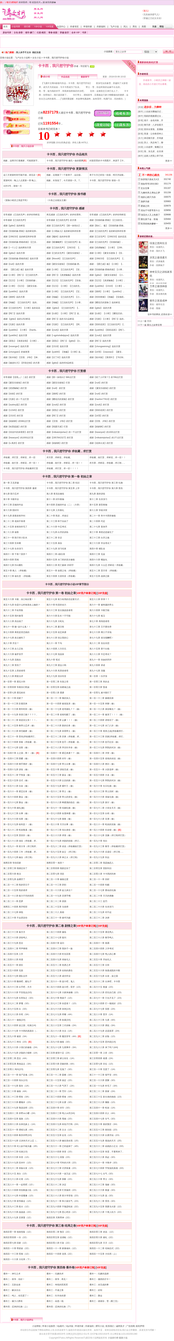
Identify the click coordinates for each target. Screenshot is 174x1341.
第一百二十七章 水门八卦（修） (104, 725)
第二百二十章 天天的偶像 (101, 896)
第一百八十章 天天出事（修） (61, 824)
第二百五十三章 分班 (99, 965)
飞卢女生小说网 (22, 57)
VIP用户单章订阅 (86, 593)
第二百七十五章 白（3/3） (15, 1009)
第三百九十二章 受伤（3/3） (102, 1201)
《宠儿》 (146, 11)
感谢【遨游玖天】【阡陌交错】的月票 (21, 363)
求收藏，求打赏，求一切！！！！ (62, 468)
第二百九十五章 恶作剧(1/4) (102, 1042)
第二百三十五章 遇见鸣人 (101, 932)
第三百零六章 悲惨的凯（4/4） (61, 1064)
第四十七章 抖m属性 (13, 565)
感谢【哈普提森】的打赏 (15, 426)
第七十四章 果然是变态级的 (16, 632)
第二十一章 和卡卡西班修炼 (102, 515)
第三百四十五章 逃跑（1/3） (16, 1119)
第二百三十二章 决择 (99, 917)
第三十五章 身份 (54, 543)
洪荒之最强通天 (158, 257)
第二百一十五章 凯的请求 (15, 890)
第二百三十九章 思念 (13, 943)
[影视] (140, 120)
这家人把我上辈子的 (153, 156)
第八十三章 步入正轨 (13, 648)
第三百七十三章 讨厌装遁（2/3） (62, 1168)
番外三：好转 (95, 1290)
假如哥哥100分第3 (149, 184)
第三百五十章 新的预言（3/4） (104, 1124)
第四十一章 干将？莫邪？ (15, 554)
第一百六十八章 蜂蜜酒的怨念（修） (64, 802)
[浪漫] (140, 107)
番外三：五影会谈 (11, 1284)
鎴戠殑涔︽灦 (38, 2)
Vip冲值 (69, 1326)
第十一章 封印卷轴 (55, 499)
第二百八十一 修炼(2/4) (14, 1020)
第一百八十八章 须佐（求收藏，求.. (20, 841)
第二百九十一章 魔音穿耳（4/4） (62, 1036)
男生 (135, 26)
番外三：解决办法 (11, 1290)
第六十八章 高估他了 (13, 621)
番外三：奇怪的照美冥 (57, 1284)
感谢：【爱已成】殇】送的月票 (18, 269)
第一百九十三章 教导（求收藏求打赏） (107, 846)
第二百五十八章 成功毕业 (58, 976)
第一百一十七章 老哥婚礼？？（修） (64, 709)
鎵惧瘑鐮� (50, 2)
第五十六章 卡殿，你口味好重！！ (19, 599)
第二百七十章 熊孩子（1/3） (60, 998)
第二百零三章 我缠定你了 (15, 868)
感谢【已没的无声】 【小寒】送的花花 (21, 308)
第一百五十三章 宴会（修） (60, 775)
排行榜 (27, 26)
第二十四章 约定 (97, 521)
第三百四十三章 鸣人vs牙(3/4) (61, 1113)
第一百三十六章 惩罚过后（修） (104, 742)
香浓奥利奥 (161, 294)
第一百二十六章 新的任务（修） (62, 725)
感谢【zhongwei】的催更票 (16, 352)
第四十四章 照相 (11, 559)
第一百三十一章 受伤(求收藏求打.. (19, 736)
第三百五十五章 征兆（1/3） (60, 1135)
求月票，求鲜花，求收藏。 (59, 457)
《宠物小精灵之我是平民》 (16, 200)
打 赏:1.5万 (18, 125)
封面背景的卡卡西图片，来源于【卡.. (107, 160)
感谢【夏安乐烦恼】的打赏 (16, 382)
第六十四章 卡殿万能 (99, 610)
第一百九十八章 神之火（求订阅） (63, 857)
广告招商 (130, 1326)
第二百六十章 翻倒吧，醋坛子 (17, 981)
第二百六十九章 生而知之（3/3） (19, 998)
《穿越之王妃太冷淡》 (152, 18)
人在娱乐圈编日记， (153, 111)
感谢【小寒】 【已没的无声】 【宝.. (64, 291)
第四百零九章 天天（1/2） (101, 1243)
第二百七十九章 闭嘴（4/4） (60, 1014)
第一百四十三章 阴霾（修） (16, 758)
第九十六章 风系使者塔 (57, 670)
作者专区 (74, 26)
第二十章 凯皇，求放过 (57, 515)
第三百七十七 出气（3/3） (101, 1173)
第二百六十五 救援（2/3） (101, 987)
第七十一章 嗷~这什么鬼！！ (17, 627)
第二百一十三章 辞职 (56, 885)
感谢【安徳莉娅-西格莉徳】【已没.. (20, 242)
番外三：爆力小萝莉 (13, 1301)
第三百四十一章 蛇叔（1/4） (102, 1108)
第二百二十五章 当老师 (57, 907)
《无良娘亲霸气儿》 (151, 14)
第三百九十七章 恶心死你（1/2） (62, 1212)
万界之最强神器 (158, 286)
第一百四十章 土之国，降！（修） (19, 753)
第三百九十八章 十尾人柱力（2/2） (106, 1212)
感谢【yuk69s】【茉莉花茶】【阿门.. (107, 330)
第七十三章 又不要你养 (100, 627)
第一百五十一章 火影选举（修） (104, 769)
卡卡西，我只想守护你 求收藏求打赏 (20, 468)
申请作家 (87, 26)
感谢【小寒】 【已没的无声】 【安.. (64, 269)
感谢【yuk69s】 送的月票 (15, 291)
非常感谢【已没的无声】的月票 (61, 220)
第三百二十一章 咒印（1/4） (60, 1091)
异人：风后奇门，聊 (153, 142)
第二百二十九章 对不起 (100, 912)
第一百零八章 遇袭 (55, 692)
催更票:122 (18, 119)
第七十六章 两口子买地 (100, 632)
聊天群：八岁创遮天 (153, 125)
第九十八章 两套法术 (13, 676)
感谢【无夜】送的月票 (14, 324)
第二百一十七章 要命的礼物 (102, 890)
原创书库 (7, 32)
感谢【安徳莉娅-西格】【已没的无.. (106, 220)
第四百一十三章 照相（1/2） (16, 1254)
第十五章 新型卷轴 (98, 504)
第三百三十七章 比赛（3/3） (60, 1102)
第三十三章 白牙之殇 (99, 537)
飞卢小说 (114, 26)
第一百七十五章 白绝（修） (102, 813)
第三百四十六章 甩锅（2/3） (60, 1119)
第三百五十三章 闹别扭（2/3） (104, 1129)
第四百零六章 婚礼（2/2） (101, 1237)
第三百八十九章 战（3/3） (101, 1195)
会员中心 (61, 26)
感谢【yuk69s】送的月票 (15, 335)
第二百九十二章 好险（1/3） (102, 1036)
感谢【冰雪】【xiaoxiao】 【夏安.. (106, 352)
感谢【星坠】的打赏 (56, 410)
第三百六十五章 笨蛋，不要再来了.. (106, 1151)
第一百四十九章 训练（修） (16, 769)
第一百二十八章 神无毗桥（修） (18, 731)
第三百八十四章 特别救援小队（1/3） (21, 1190)
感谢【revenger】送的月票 (16, 346)
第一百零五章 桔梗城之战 (58, 687)
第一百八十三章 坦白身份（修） (62, 830)
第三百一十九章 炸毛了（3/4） (104, 1086)
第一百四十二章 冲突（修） (102, 753)
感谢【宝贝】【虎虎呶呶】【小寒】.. (107, 280)
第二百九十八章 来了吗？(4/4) (103, 1047)
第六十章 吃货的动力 (56, 605)
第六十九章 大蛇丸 (55, 621)
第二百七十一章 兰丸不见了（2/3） (106, 998)
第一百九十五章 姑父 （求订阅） (62, 852)
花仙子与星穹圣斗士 (150, 210)
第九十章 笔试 (53, 659)
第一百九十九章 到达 (99, 857)
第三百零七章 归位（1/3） (101, 1064)
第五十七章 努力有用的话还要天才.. (63, 599)
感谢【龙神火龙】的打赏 (101, 443)
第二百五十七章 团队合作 (15, 976)
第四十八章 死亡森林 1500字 (60, 565)
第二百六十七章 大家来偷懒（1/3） (63, 992)
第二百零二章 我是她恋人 (101, 863)
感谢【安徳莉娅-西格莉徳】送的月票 (20, 258)
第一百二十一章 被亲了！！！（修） (106, 714)
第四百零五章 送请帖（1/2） (60, 1237)
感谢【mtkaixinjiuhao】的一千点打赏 (64, 432)
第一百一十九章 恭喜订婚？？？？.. (20, 714)
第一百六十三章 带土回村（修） (104, 791)
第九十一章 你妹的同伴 (100, 659)
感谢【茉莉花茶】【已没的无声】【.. (107, 324)
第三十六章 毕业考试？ (100, 543)
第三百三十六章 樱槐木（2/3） (17, 1102)
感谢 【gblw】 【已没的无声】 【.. (63, 308)
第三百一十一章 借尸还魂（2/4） (19, 1075)
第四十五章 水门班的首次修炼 (61, 559)
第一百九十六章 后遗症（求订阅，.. (106, 852)
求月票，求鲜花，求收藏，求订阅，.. (107, 463)
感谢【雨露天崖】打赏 (57, 426)
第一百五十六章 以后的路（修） (62, 780)
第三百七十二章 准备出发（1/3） (19, 1168)
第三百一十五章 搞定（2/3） (60, 1080)
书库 (84, 32)
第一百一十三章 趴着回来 (15, 703)
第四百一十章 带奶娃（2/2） (16, 1248)
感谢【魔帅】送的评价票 (58, 236)
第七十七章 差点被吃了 (14, 637)
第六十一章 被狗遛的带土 (101, 605)
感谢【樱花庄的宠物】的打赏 (60, 399)
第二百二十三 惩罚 (98, 901)
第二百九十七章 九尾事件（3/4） (62, 1047)
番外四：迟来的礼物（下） (59, 1306)
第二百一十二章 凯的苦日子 (16, 885)
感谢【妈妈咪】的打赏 (100, 426)
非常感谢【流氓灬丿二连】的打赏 (19, 377)
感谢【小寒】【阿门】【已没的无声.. (21, 275)
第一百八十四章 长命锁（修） (103, 830)
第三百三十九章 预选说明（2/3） (19, 1108)
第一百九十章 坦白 (98, 841)
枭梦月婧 (145, 201)
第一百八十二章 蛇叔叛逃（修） (18, 830)
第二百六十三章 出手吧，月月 (17, 987)
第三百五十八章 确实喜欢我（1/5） (63, 1140)
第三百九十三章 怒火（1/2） (16, 1206)
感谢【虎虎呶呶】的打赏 (15, 388)
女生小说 (36, 57)
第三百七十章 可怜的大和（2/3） (62, 1162)
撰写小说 (100, 1326)
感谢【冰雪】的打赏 (99, 415)
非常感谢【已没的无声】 (15, 220)
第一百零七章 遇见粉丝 (14, 692)
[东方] (140, 138)
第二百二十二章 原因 (56, 901)
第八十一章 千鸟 (54, 643)
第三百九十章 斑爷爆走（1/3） (17, 1201)
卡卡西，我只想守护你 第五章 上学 (63, 488)
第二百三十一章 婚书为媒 (58, 917)
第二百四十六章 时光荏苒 (58, 954)
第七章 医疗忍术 (11, 494)
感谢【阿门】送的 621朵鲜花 (60, 319)
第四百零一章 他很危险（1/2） (17, 1232)
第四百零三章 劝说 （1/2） (102, 1232)
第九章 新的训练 (97, 494)
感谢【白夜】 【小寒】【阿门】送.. (63, 313)
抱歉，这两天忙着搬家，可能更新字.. (21, 160)
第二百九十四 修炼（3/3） (59, 1042)
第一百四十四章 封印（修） (60, 758)
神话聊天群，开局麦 (153, 138)
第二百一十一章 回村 (99, 879)
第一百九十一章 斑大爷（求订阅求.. (20, 846)
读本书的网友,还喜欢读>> (160, 314)
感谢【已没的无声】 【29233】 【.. (63, 247)
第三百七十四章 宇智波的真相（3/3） (107, 1168)
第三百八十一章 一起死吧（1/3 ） (19, 1184)
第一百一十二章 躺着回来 (101, 698)
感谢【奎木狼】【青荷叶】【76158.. (106, 357)
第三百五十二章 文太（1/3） (60, 1129)
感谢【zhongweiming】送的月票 (104, 346)
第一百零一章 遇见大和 (14, 681)
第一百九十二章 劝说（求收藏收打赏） (65, 846)
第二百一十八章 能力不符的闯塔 (18, 896)
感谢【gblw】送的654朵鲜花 (60, 363)
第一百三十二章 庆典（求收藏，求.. (63, 736)
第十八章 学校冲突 (98, 510)
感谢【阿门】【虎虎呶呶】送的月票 (64, 275)
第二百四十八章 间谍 (13, 959)
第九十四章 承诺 (97, 665)
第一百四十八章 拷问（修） (102, 764)
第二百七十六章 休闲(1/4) (59, 1009)
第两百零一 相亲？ (55, 863)
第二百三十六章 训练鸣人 (15, 937)
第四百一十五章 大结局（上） (103, 1254)
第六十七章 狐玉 (97, 616)
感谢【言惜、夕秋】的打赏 (102, 421)
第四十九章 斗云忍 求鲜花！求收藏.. (106, 565)
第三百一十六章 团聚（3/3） (102, 1080)
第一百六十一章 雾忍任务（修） (18, 791)
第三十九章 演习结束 (56, 548)
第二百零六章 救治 (12, 874)
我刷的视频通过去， (153, 116)
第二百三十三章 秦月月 (14, 932)
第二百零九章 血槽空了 (14, 879)
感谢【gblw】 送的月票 (100, 308)
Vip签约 (60, 1326)
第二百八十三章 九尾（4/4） (102, 1020)
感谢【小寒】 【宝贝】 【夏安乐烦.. (20, 286)
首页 (5, 26)
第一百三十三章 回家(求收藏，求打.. (106, 736)
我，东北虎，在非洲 (153, 151)
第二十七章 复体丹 (98, 526)
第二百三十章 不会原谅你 (15, 917)
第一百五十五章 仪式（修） (16, 780)
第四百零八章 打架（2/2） (59, 1243)
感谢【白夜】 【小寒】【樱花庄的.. (106, 313)
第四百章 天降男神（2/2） (59, 1217)
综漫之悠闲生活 (158, 243)
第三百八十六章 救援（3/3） (102, 1190)
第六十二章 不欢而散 (13, 610)
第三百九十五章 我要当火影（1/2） (106, 1206)
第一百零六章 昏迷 (98, 687)
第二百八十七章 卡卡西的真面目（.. (20, 1031)
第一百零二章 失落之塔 (57, 681)
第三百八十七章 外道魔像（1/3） (19, 1195)
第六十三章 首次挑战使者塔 (60, 610)
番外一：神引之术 (11, 1273)
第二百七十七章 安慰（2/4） (102, 1009)
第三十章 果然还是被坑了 (101, 532)
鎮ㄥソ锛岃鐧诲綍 (9, 2)
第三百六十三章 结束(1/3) (15, 1151)
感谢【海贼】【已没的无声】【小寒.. (64, 302)
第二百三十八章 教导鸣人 (101, 937)
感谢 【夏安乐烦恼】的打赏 (102, 388)
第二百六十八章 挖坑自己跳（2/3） (106, 992)
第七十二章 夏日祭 (55, 627)
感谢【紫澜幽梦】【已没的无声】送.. (64, 242)
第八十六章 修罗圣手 (13, 654)
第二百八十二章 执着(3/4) (59, 1020)
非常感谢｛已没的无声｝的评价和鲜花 (21, 214)
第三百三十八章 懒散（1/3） (102, 1102)
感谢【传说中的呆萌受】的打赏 (18, 432)
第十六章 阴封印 (11, 510)
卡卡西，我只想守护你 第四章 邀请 (20, 488)
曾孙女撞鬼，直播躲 (153, 129)
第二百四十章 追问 (55, 943)
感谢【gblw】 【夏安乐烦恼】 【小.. (106, 275)
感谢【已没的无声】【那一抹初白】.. (64, 225)
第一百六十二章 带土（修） (60, 791)
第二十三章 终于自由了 (57, 521)
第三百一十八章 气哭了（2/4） (61, 1086)
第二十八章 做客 (11, 532)
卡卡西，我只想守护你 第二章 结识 (63, 483)
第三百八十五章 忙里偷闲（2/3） (62, 1190)
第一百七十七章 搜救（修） (60, 819)
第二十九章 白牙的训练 (57, 532)
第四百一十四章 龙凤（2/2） (60, 1254)
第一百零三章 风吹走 (99, 681)
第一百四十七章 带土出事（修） (62, 764)
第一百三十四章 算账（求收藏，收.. (20, 742)
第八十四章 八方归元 (56, 648)
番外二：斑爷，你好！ (14, 1279)
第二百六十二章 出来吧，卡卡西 (104, 981)
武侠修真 (160, 261)
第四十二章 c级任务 (56, 554)
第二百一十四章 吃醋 (99, 885)
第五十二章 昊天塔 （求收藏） (103, 570)
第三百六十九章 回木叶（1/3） (17, 1162)
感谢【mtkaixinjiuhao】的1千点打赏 (106, 437)
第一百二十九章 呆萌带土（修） (62, 731)
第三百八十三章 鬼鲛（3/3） (102, 1184)
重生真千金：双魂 (149, 219)
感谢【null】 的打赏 (56, 388)
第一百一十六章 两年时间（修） (18, 709)
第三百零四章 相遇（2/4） (101, 1058)
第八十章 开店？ (11, 643)
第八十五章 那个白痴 (99, 648)
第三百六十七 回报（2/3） (59, 1157)
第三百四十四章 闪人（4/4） (102, 1113)
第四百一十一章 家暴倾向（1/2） (62, 1248)
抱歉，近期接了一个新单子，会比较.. (64, 175)
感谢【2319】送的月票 (57, 346)
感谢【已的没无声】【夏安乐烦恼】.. (64, 253)
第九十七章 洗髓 (97, 670)
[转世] (140, 151)
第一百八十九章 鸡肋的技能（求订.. (63, 841)
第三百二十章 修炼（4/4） (15, 1091)
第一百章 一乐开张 (98, 676)
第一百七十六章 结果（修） (16, 819)
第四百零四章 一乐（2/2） (15, 1237)
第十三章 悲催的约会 (13, 504)
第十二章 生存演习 (98, 499)
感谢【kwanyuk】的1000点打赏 (104, 432)
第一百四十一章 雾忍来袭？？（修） (64, 753)
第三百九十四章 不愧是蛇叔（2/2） (63, 1206)
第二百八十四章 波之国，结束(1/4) (19, 1025)
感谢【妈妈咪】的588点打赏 (16, 421)
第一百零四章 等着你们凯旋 (16, 687)
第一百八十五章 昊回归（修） (17, 835)
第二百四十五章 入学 (13, 954)
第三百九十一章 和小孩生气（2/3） (63, 1201)
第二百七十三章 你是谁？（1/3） (62, 1003)
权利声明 (140, 1326)
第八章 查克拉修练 (55, 494)
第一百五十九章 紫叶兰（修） (61, 786)
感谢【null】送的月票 (13, 264)
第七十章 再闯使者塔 (99, 621)
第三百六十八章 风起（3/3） (102, 1157)
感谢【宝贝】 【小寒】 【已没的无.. (64, 286)
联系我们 (110, 1326)
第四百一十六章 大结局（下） (17, 1259)
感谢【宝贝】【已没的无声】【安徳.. (64, 280)
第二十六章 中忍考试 (56, 526)
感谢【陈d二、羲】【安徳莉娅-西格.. (106, 225)
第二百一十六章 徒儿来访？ (60, 890)
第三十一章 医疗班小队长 (15, 537)
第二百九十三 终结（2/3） (15, 1042)
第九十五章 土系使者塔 (14, 670)
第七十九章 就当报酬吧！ (101, 637)
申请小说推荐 (48, 1326)
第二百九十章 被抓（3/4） (15, 1036)
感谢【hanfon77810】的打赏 (103, 399)
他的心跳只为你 (148, 197)
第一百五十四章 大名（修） (102, 775)
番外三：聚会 (95, 1295)
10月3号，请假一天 (12, 186)
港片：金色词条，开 (153, 120)
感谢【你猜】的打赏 (13, 393)
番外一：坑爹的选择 (99, 1273)
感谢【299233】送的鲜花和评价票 (19, 236)
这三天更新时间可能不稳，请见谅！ (20, 175)
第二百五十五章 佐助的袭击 (60, 970)
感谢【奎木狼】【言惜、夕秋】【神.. (21, 357)
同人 (126, 26)
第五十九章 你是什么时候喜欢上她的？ (21, 605)
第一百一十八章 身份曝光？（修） (105, 709)
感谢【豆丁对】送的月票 (58, 357)
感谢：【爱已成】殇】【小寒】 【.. (106, 264)
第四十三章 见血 (97, 554)
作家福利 (101, 26)
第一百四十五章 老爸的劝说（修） (105, 758)
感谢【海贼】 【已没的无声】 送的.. (20, 302)
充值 (154, 26)
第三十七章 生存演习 (13, 548)
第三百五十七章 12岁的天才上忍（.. (20, 1140)
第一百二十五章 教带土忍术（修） (19, 725)
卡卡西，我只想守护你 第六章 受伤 (106, 488)
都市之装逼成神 (158, 300)
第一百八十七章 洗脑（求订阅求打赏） (107, 835)
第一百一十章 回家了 (13, 698)
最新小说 (123, 1338)
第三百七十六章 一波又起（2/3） (62, 1173)
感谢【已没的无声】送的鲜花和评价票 (107, 231)
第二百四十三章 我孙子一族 (60, 948)
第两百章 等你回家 (12, 863)
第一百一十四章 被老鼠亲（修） (62, 703)
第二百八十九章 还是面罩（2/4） (105, 1031)
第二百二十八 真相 (55, 912)
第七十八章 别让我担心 (57, 637)
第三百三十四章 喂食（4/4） (60, 1097)
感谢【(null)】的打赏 (56, 404)
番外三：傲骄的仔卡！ (100, 1279)
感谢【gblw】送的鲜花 (14, 225)
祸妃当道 (36, 52)
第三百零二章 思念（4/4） (15, 1058)
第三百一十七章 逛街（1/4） (16, 1086)
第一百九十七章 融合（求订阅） (18, 857)
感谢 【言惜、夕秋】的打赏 (60, 421)
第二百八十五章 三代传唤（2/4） (62, 1025)
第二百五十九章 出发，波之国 (103, 976)
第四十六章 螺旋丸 (98, 559)
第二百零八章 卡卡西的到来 (102, 874)
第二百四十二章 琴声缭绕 (15, 948)
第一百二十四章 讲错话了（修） (104, 720)
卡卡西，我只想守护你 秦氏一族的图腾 (65, 160)
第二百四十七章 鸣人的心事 (102, 954)
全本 (73, 32)
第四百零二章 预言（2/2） (59, 1232)
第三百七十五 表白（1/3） (15, 1173)
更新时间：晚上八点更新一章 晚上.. (20, 180)
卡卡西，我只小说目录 (23, 146)
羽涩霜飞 (84, 66)
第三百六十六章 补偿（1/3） (16, 1157)
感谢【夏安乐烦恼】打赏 (58, 382)
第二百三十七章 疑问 (56, 937)
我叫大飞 (160, 251)
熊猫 (158, 308)
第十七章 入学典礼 (55, 510)
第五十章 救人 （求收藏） (15, 570)
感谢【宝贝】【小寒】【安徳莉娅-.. (20, 280)
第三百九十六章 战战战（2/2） (17, 1212)
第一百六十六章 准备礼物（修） (104, 797)
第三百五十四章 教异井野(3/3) (17, 1135)
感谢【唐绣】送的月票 (14, 297)
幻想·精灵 (41, 32)
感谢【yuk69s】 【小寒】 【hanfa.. (20, 330)
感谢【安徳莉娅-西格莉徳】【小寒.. (106, 269)
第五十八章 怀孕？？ (99, 599)
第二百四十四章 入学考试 (101, 948)
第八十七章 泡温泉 (55, 654)
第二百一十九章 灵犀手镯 (58, 896)
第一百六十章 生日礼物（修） (103, 786)
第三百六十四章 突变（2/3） (60, 1151)
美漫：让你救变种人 (153, 133)
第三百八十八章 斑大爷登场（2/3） (63, 1195)
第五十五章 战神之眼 (99, 576)
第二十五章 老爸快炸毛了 (15, 526)
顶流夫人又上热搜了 (150, 215)
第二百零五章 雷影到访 (100, 868)
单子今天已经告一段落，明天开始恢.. (107, 175)
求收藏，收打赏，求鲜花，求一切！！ (107, 457)
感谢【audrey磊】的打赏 (15, 404)
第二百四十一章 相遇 (99, 943)
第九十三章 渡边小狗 (56, 665)
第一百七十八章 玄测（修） (102, 819)
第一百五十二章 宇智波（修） (17, 775)
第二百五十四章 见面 (13, 970)
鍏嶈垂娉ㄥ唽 (25, 2)
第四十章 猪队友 (97, 548)
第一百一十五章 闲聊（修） (102, 703)
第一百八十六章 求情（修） (60, 835)
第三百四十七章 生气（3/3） (102, 1119)
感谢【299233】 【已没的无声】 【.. (106, 258)
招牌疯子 (160, 265)
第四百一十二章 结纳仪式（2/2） (105, 1248)
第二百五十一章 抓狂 (13, 965)
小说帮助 (36, 1326)
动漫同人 (160, 247)
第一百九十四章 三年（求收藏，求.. (20, 852)
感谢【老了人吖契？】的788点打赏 (106, 377)
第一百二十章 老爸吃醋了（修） (62, 714)
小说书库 (16, 26)
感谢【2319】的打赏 (13, 415)
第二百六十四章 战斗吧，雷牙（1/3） (64, 987)
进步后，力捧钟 (152, 107)
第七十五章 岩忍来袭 (56, 632)
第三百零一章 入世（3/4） (101, 1053)
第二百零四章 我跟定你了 (58, 868)
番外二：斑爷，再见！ (57, 1279)
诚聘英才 (120, 1326)
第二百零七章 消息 (55, 874)
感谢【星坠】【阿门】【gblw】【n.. (64, 341)
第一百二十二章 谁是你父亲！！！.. (20, 720)
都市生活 (160, 304)
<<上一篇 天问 (144, 321)
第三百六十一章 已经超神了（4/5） (63, 1146)
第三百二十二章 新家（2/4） (102, 1091)
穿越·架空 (64, 32)
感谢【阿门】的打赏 (56, 415)
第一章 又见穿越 (11, 483)
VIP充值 (49, 26)
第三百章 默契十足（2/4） (59, 1053)
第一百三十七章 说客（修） (16, 747)
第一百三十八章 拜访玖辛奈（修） (63, 747)
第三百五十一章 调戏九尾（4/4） (19, 1129)
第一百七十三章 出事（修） (16, 813)
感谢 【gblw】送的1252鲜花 (16, 319)
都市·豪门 (29, 32)
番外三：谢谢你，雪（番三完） (104, 1301)
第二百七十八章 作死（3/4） (16, 1014)
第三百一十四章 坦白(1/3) (15, 1080)
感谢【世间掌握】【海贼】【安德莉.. (107, 297)
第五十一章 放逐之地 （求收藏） (62, 570)
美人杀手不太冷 (23, 52)
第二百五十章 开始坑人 (100, 959)
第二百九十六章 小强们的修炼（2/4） (21, 1047)
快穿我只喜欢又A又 (150, 179)
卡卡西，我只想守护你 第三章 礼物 (106, 483)
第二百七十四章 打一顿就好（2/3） (106, 1003)
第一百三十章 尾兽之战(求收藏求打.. (106, 731)
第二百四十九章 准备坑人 (58, 959)
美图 (144, 26)
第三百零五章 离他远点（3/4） (17, 1064)
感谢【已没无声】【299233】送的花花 (107, 236)
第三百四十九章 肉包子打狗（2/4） (63, 1124)
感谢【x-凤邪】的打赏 (13, 443)
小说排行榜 (113, 1338)
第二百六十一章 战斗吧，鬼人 (61, 981)
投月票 (15, 132)
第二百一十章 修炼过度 (57, 879)
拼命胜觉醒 (161, 283)
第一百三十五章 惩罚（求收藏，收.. (63, 742)
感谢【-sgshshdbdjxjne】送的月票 (63, 335)
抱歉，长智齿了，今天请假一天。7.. (64, 180)
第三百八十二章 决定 (56, 1184)
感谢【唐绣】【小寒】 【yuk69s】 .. (106, 291)
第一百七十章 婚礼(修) (14, 808)
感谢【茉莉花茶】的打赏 (101, 410)
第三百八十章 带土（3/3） (101, 1179)
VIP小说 (38, 26)
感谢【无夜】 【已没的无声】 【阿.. (64, 324)
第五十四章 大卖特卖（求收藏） (62, 576)
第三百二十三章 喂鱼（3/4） (16, 1097)
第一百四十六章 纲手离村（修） (18, 764)
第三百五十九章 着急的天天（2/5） (106, 1140)
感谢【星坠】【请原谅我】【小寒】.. (21, 341)
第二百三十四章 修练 (56, 932)
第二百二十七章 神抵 (13, 912)
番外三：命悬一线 (55, 1301)
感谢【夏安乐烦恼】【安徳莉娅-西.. (63, 264)
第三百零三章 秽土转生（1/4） (61, 1058)
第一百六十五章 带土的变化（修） (63, 797)
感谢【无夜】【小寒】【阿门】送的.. (107, 319)
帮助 (161, 26)
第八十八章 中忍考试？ (100, 654)
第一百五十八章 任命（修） (16, 786)
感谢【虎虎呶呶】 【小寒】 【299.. (106, 247)
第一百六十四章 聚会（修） (16, 797)
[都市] (140, 111)
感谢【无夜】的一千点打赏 (16, 399)
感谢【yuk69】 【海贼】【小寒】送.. (64, 352)
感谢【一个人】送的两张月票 (17, 247)
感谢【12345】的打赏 (13, 410)
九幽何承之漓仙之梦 (150, 192)
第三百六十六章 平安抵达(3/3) (17, 992)
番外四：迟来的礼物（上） (16, 1306)
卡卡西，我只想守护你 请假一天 (104, 180)
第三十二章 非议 (54, 537)
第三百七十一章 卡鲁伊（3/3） (104, 1162)
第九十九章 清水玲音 (56, 676)
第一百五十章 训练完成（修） (61, 769)
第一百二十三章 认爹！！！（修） (63, 720)
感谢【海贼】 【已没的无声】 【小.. (64, 297)
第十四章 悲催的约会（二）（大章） (64, 504)
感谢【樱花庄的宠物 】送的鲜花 (104, 302)
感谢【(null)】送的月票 (57, 330)
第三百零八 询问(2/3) (13, 1069)
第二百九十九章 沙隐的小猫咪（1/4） (21, 1053)
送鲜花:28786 (19, 112)
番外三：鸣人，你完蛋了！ (16, 1295)
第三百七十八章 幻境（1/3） (16, 1179)
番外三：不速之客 (55, 1290)
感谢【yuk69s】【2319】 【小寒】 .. (107, 286)
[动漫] (140, 125)
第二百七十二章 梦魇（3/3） (16, 1003)
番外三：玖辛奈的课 (56, 1295)
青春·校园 (52, 32)
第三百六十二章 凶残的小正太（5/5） (107, 1146)
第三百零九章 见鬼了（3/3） (60, 1069)
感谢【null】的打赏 (98, 382)
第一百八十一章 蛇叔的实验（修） (105, 824)
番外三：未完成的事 (99, 1284)
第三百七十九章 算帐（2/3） (60, 1179)
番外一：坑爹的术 (55, 1273)
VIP (78, 32)
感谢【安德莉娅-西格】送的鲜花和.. (20, 231)
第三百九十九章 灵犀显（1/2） (17, 1217)
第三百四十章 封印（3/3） (59, 1108)
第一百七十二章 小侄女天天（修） (105, 808)
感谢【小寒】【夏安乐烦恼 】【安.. (106, 253)
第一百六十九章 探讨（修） (102, 802)
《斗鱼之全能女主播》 (57, 200)
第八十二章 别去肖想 (99, 643)
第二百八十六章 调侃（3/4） (102, 1025)
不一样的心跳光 (150, 175)
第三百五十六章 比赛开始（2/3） (105, 1135)
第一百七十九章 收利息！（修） (18, 824)
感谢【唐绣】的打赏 (56, 393)
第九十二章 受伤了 (12, 665)
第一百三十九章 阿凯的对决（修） (105, 747)
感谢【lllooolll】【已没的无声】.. (62, 258)
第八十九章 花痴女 (12, 659)
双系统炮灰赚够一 (149, 223)
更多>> (168, 161)
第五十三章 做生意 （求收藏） (17, 576)
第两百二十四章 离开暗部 (15, 907)
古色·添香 (18, 32)
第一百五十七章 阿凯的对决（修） (105, 780)
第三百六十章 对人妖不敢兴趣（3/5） (21, 1146)
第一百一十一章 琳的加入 (58, 698)
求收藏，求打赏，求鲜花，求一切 (19, 457)
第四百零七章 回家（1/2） (15, 1243)
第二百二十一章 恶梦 (13, 901)
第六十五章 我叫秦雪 (13, 616)
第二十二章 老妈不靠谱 (14, 521)
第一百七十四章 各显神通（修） (62, 813)
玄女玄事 (145, 188)
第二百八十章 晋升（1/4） (101, 1014)
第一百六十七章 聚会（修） (16, 802)
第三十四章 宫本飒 (12, 543)
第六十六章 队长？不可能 (58, 616)
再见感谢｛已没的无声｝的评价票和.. (64, 214)
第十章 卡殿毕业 (11, 499)
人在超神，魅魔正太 (153, 147)
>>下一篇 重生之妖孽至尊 (150, 325)
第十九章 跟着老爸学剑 (14, 515)
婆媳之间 (145, 206)
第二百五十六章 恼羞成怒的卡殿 (104, 970)
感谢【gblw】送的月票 (14, 253)
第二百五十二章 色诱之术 (58, 965)
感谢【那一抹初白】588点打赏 (61, 377)
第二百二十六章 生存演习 (101, 907)
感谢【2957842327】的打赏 (60, 437)
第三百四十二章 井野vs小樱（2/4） (20, 1113)
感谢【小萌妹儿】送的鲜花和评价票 (64, 231)
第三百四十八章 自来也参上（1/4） (20, 1124)
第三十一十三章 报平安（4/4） (104, 1075)
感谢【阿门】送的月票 (14, 313)
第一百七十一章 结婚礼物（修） (62, 808)
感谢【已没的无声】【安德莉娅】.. (106, 242)
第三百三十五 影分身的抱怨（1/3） (106, 1097)
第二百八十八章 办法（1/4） (60, 1031)
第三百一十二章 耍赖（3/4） (60, 1075)
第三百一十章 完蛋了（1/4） (102, 1069)
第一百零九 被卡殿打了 (100, 692)
